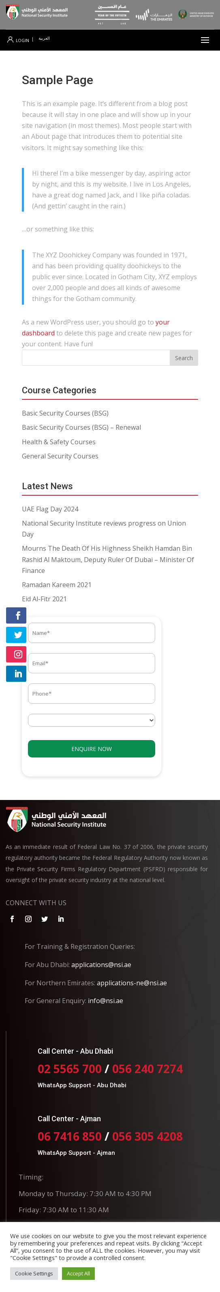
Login (18, 40)
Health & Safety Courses (59, 441)
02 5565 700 (71, 1068)
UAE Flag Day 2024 (50, 509)
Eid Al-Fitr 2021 (44, 598)
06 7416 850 (70, 1136)
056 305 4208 (147, 1136)
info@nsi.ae (105, 1000)
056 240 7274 (147, 1068)
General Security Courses (60, 456)
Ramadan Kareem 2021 (57, 584)
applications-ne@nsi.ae (132, 982)
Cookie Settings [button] (34, 1273)
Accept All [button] (78, 1273)
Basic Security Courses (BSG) (65, 413)
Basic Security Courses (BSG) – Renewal (81, 427)
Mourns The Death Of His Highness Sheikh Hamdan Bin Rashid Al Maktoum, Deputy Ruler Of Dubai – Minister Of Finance (108, 559)
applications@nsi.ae (101, 964)
